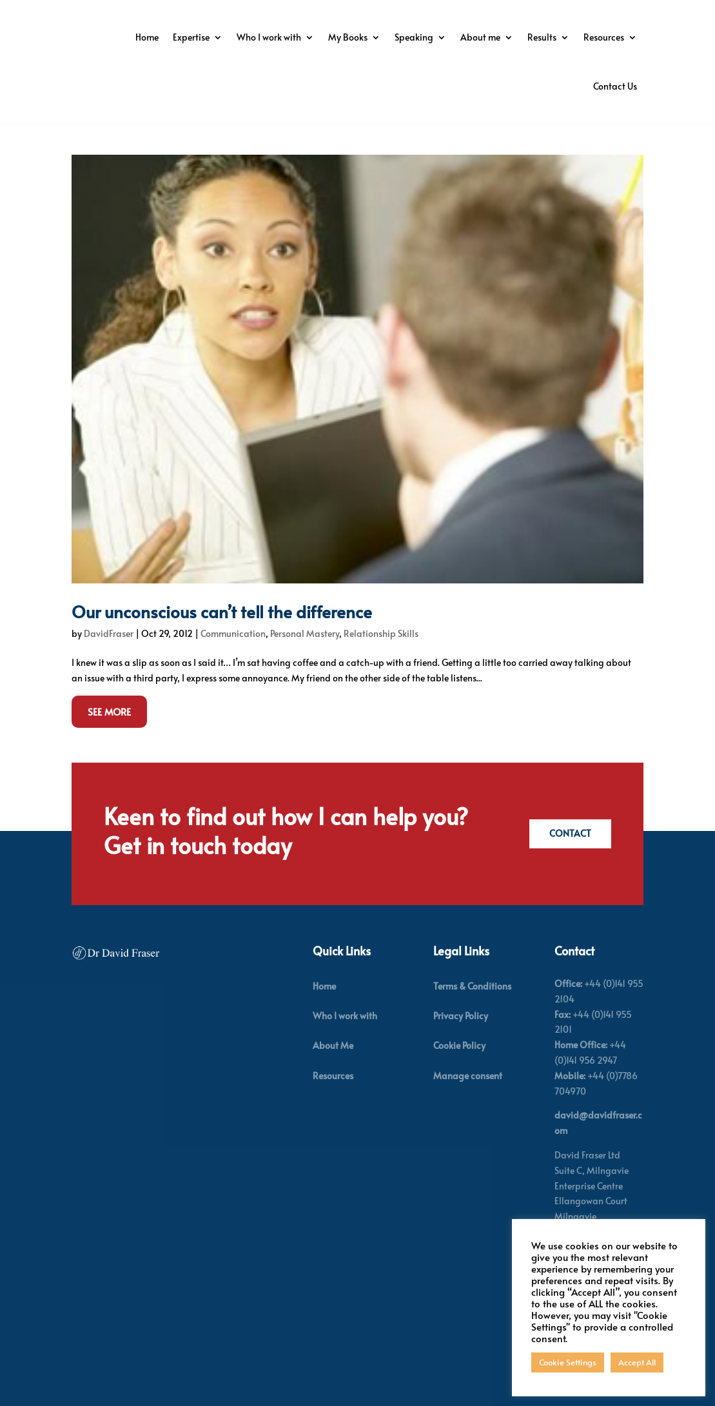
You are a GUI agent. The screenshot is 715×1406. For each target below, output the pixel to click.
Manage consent (467, 1097)
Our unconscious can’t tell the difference (222, 633)
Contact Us (615, 86)
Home (270, 37)
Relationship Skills (381, 655)
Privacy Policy (460, 1038)
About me (604, 37)
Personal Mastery (304, 655)
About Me (333, 1068)
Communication (233, 655)
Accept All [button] (637, 1362)
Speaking (537, 37)
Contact (568, 856)
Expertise (315, 37)
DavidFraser (108, 655)
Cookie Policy (459, 1068)
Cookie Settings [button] (567, 1362)
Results (483, 86)
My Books (471, 37)
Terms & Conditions (472, 1008)
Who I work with (392, 37)
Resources (545, 86)
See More (109, 733)
